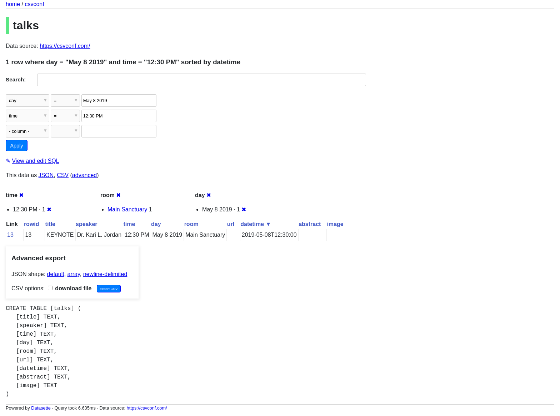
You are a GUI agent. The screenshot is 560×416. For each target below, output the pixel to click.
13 (10, 235)
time (129, 224)
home (13, 4)
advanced (84, 175)
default (55, 274)
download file (70, 288)
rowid (31, 224)
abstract (310, 224)
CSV (63, 175)
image (335, 224)
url (230, 224)
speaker (87, 224)
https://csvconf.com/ (65, 46)
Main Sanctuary (127, 209)
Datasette (41, 408)
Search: (16, 79)
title (50, 224)
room (191, 224)
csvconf (34, 4)
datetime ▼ (255, 224)
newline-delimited (105, 274)
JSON (46, 175)
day (156, 224)
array (74, 274)
